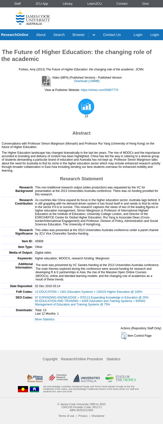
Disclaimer (98, 415)
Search (59, 35)
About (41, 35)
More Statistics (45, 319)
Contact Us (112, 35)
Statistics (113, 359)
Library (68, 3)
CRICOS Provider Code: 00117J (81, 407)
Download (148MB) (87, 81)
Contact (122, 3)
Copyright (50, 359)
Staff (17, 3)
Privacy (83, 415)
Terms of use (66, 415)
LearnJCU (94, 3)
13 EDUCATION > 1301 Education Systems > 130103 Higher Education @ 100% (88, 292)
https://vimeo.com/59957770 (99, 90)
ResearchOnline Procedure (82, 359)
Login (138, 35)
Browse (78, 35)
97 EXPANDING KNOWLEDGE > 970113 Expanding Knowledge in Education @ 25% (92, 297)
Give (145, 3)
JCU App (42, 3)
